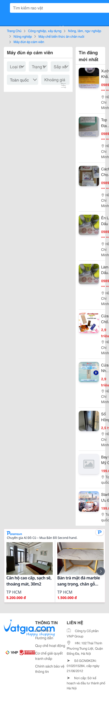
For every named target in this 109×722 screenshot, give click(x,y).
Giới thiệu (42, 630)
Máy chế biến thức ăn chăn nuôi (61, 36)
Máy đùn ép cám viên (28, 41)
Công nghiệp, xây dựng (44, 30)
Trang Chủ (14, 30)
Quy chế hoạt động (50, 645)
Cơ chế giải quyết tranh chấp (49, 655)
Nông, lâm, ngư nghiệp (84, 30)
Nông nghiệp (22, 36)
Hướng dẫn (44, 637)
